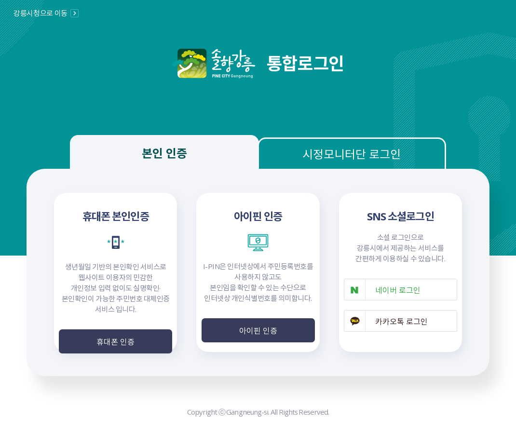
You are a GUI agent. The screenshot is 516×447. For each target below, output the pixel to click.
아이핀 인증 (258, 330)
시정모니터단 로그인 (351, 154)
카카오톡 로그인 (401, 321)
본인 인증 (164, 153)
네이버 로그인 (398, 290)
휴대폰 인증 (115, 341)
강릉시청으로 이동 (41, 13)
